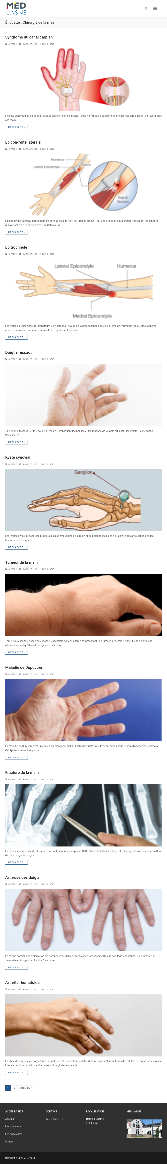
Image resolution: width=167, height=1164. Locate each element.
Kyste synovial (17, 457)
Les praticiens (13, 1126)
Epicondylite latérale (23, 142)
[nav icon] (155, 8)
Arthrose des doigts (22, 877)
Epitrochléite (16, 247)
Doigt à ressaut (18, 352)
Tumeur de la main (21, 562)
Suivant (26, 1088)
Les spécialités (14, 1134)
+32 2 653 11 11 (55, 1118)
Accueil (9, 1118)
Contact (9, 1141)
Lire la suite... (16, 127)
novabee (11, 44)
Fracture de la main (22, 772)
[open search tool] (145, 8)
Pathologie (47, 44)
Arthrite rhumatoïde (22, 982)
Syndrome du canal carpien (29, 37)
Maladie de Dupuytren (24, 667)
